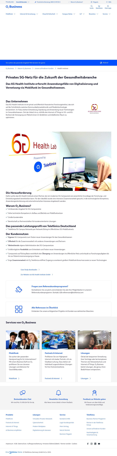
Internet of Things (12, 426)
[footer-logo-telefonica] (14, 452)
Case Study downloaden (29, 270)
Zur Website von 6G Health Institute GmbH (35, 275)
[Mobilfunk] (22, 356)
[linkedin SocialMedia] (95, 444)
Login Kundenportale (67, 422)
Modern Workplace (39, 426)
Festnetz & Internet (12, 422)
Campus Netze (67, 14)
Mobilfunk (9, 14)
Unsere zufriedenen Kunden (96, 429)
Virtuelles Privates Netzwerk (42, 419)
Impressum (9, 444)
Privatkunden (10, 2)
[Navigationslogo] (14, 6)
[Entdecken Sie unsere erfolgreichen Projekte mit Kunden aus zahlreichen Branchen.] (58, 309)
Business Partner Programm (96, 419)
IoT (81, 14)
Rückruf (104, 63)
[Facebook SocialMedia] (88, 444)
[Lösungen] (94, 356)
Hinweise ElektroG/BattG (51, 444)
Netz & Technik (65, 430)
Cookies (74, 444)
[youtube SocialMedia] (99, 444)
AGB (15, 444)
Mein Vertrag (64, 426)
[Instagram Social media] (92, 444)
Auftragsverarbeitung (34, 444)
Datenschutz (22, 444)
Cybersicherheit (38, 422)
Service (105, 14)
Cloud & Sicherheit (49, 14)
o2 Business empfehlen (13, 430)
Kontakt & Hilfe (65, 419)
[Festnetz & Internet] (58, 356)
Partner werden (65, 444)
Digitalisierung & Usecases (42, 430)
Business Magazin (66, 434)
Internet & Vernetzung (28, 14)
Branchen (92, 14)
